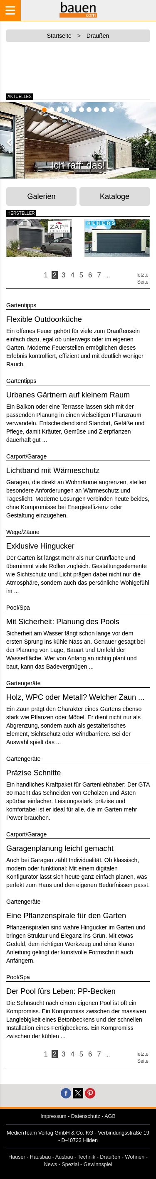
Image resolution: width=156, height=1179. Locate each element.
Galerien (41, 196)
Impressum (53, 1116)
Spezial (70, 1164)
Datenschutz (85, 1116)
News (50, 1164)
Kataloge (114, 196)
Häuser (16, 1157)
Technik (86, 1157)
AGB (110, 1116)
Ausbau (64, 1157)
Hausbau (40, 1157)
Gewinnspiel (98, 1164)
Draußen (110, 1157)
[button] (9, 142)
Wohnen (135, 1157)
